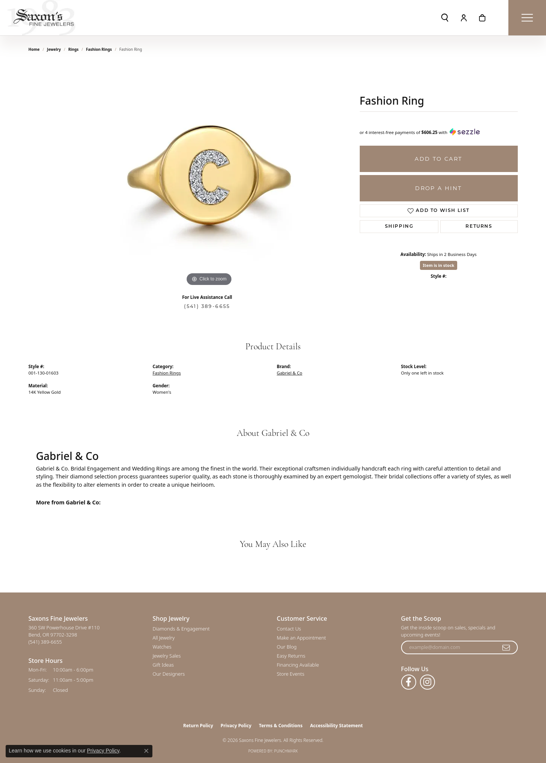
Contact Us (289, 628)
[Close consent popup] (146, 751)
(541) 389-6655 (207, 306)
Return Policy (198, 725)
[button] (445, 18)
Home (34, 49)
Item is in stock (439, 265)
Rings (73, 49)
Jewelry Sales (167, 655)
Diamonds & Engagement (181, 628)
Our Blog (287, 646)
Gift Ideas (163, 664)
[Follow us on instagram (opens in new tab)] (427, 682)
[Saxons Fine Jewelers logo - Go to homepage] (41, 17)
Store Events (290, 673)
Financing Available (298, 664)
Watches (162, 646)
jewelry (54, 49)
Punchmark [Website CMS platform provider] (286, 751)
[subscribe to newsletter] (506, 647)
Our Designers (169, 673)
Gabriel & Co (290, 373)
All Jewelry (164, 637)
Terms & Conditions (281, 725)
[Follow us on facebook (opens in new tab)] (408, 682)
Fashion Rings (99, 49)
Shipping (399, 226)
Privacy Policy (236, 725)
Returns (478, 226)
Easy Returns (291, 655)
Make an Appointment (301, 637)
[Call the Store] (45, 641)
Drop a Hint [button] (438, 188)
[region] (209, 175)
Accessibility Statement (336, 725)
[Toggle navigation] (527, 17)
